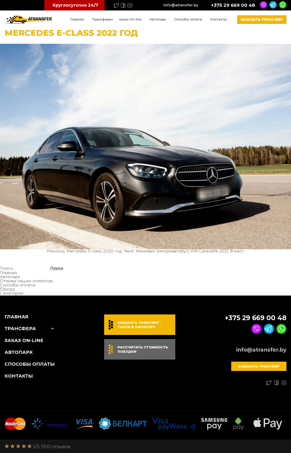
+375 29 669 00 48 (233, 5)
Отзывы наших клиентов (26, 280)
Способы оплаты (188, 19)
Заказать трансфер (262, 19)
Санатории (11, 293)
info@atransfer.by (180, 5)
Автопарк (158, 19)
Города (7, 289)
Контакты (218, 19)
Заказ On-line (130, 19)
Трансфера (101, 19)
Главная (77, 19)
